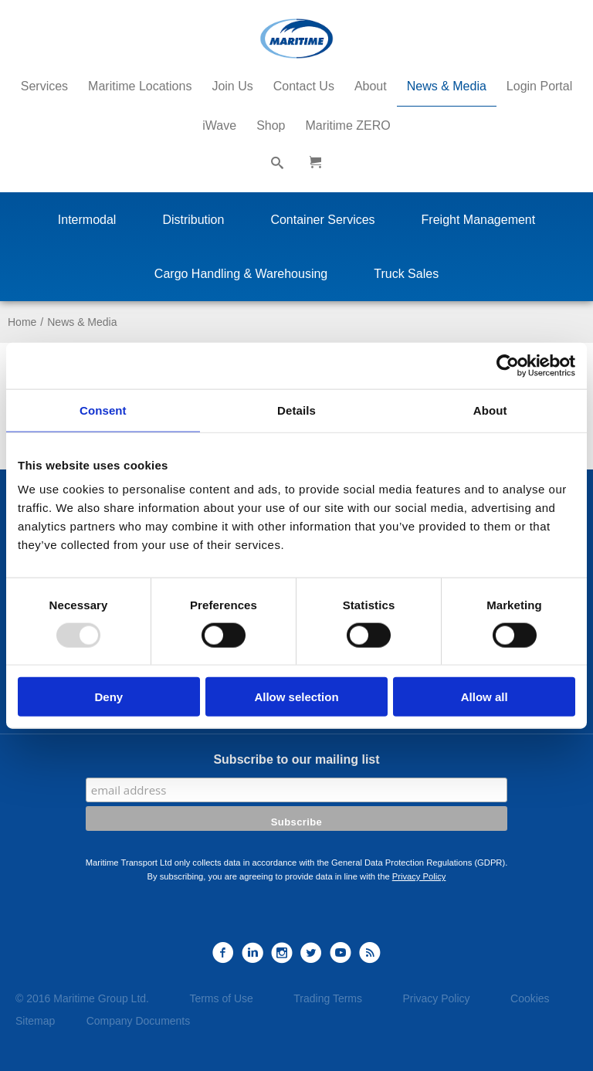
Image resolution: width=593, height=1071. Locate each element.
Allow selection (296, 696)
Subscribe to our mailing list (296, 759)
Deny (108, 696)
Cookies (530, 998)
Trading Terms (327, 998)
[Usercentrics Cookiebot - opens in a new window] (507, 365)
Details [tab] (296, 409)
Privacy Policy (419, 876)
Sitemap (35, 1021)
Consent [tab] (103, 409)
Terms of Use (220, 998)
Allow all (484, 696)
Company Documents (138, 1021)
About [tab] (490, 409)
